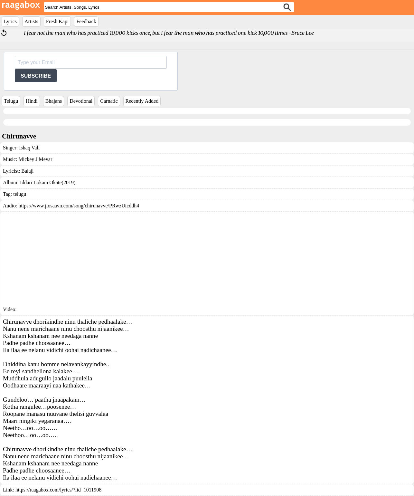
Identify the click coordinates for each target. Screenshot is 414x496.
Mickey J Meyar (35, 159)
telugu (19, 194)
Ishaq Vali (29, 147)
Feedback (86, 21)
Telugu (11, 101)
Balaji (27, 171)
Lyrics (10, 21)
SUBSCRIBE (36, 76)
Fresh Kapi (57, 21)
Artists (31, 21)
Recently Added (142, 101)
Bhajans (53, 101)
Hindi (31, 101)
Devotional (81, 101)
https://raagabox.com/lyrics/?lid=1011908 (58, 489)
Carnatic (109, 101)
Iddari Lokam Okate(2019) (47, 182)
